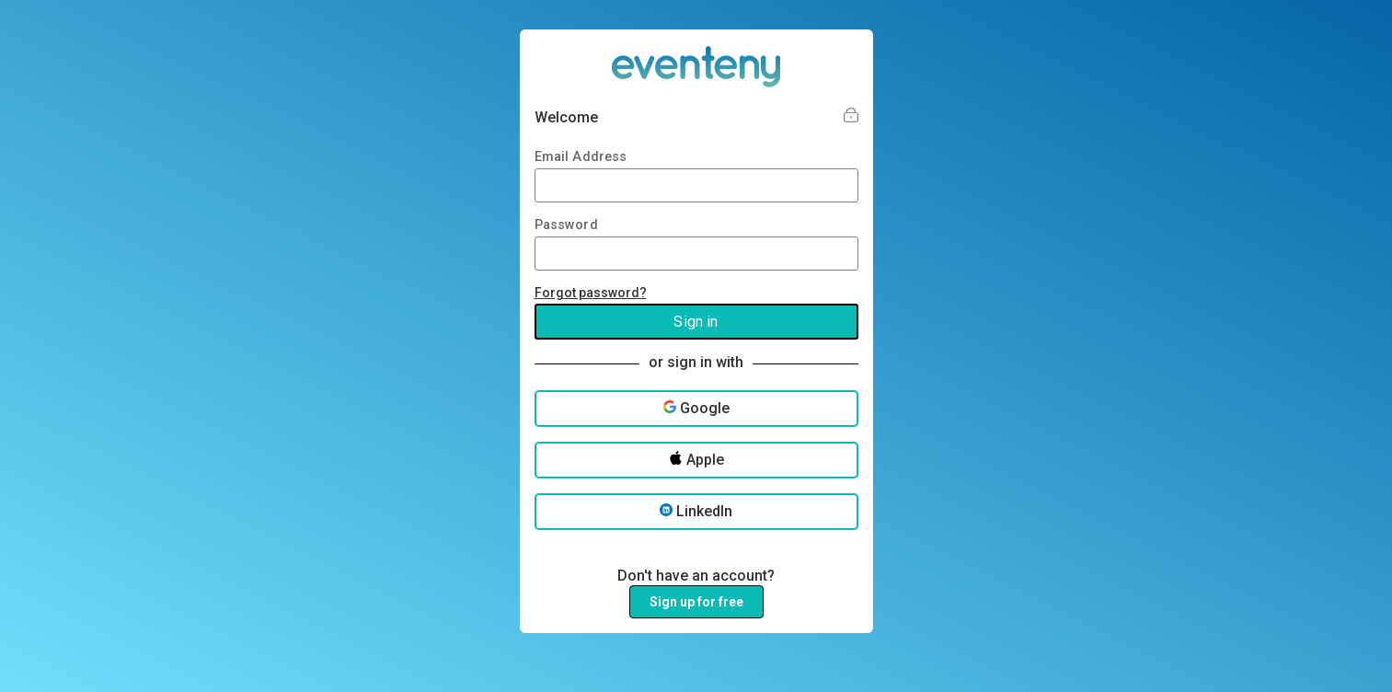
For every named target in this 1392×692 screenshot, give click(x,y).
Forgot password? (591, 292)
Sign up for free (696, 601)
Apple (696, 459)
